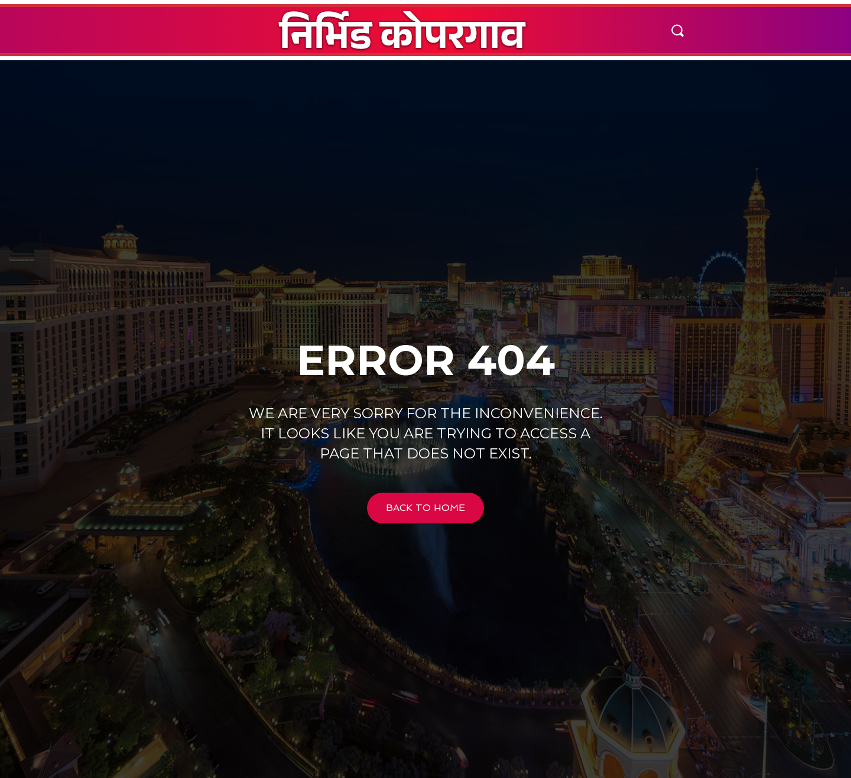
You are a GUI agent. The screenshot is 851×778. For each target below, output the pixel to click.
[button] (677, 30)
